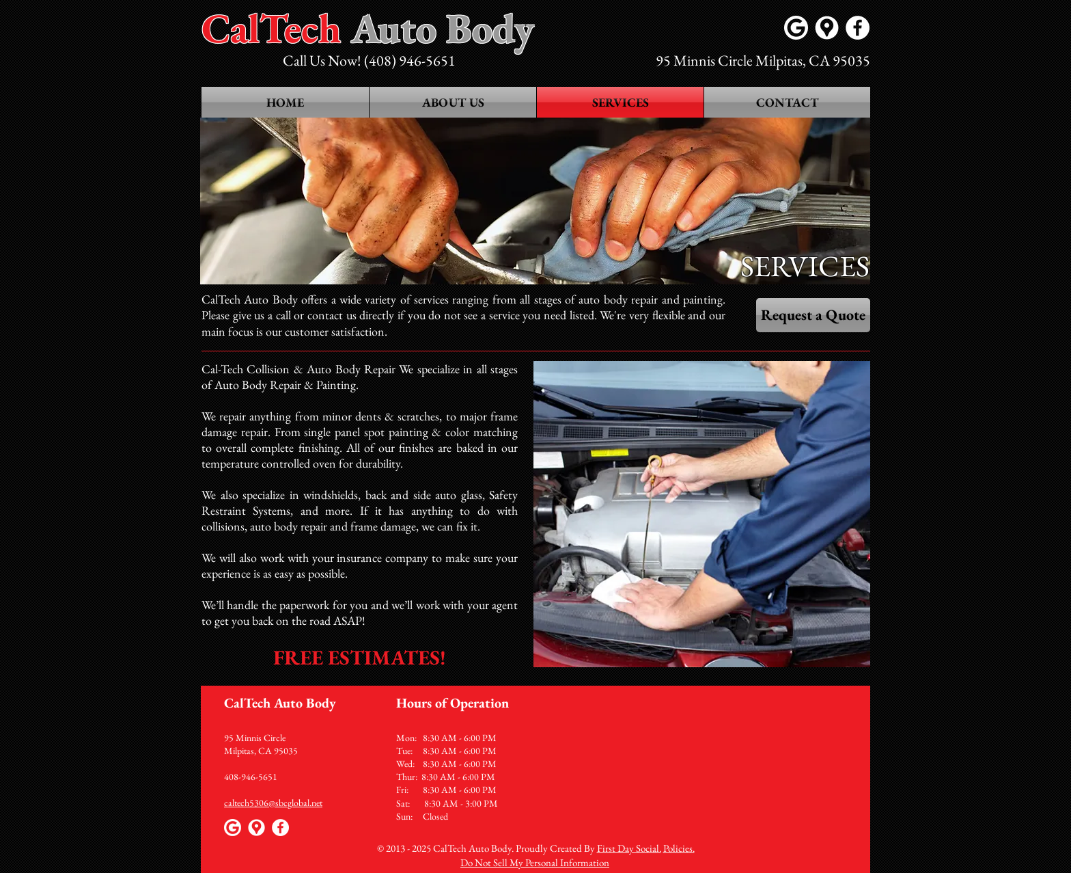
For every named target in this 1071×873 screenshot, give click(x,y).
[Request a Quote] (813, 315)
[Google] (796, 28)
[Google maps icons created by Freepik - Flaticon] (827, 28)
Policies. (679, 848)
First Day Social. (629, 848)
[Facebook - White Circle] (858, 28)
